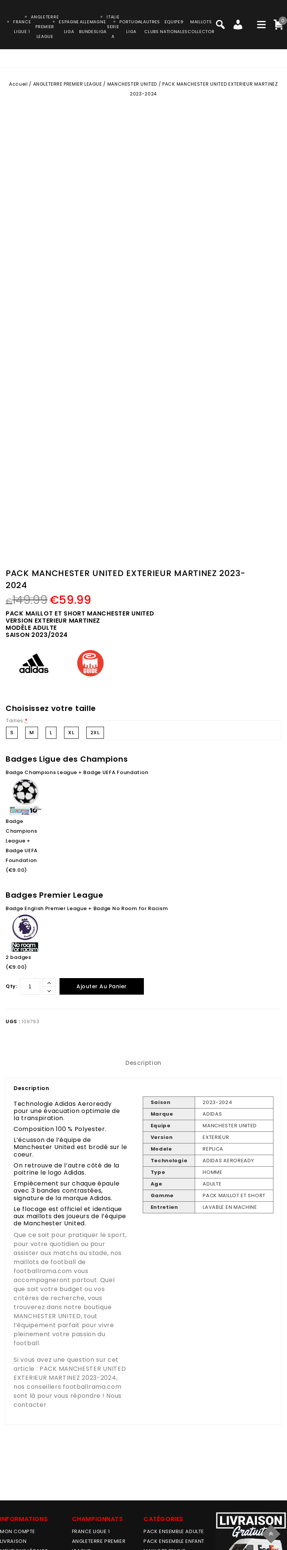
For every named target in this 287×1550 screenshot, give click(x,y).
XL (71, 732)
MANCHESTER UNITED (132, 84)
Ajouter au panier (101, 986)
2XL (95, 732)
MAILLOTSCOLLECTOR (201, 27)
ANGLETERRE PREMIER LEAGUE (45, 26)
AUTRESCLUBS (151, 27)
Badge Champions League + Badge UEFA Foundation (77, 772)
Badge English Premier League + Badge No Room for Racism (87, 908)
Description (143, 1063)
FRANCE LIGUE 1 (91, 1531)
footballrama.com (43, 1271)
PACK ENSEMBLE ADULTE (174, 1531)
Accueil (18, 84)
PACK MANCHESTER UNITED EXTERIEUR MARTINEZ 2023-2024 (70, 1373)
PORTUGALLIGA (131, 27)
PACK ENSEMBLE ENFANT (174, 1541)
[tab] (143, 1063)
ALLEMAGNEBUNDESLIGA (93, 27)
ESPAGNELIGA (69, 27)
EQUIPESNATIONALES (174, 27)
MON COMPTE (17, 1531)
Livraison (13, 1541)
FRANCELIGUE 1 (22, 27)
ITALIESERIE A (113, 26)
